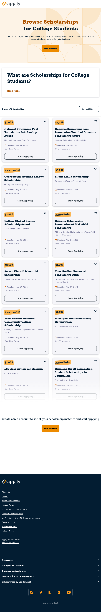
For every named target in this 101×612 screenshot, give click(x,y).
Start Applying (25, 156)
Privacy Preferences (10, 542)
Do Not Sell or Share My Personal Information (21, 518)
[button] (45, 121)
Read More (13, 90)
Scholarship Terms (9, 526)
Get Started (50, 48)
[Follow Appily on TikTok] (59, 592)
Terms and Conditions (11, 501)
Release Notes (8, 531)
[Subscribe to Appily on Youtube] (68, 592)
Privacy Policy (8, 505)
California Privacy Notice (12, 514)
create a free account (69, 36)
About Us (6, 492)
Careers (5, 496)
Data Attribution (8, 522)
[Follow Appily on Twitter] (41, 592)
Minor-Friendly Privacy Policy (14, 509)
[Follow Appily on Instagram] (32, 592)
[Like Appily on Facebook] (50, 592)
